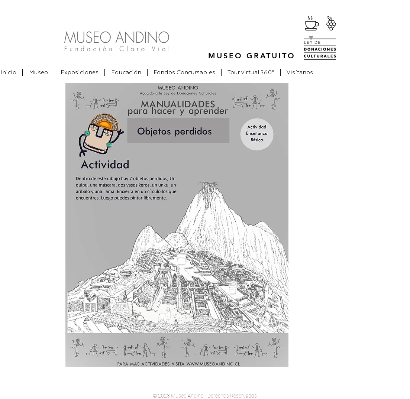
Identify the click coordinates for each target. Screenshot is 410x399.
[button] (38, 72)
